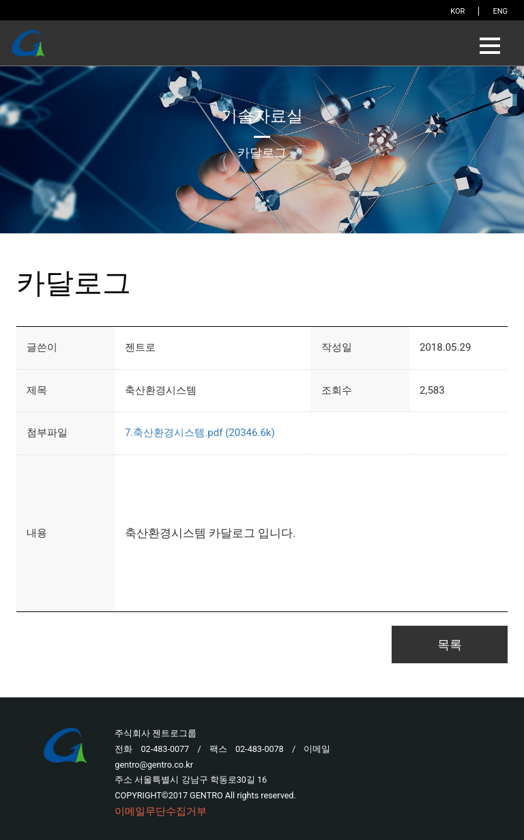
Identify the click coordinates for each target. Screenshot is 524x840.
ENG (500, 11)
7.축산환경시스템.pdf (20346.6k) (200, 432)
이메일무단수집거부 (161, 811)
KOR (457, 11)
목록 (449, 644)
